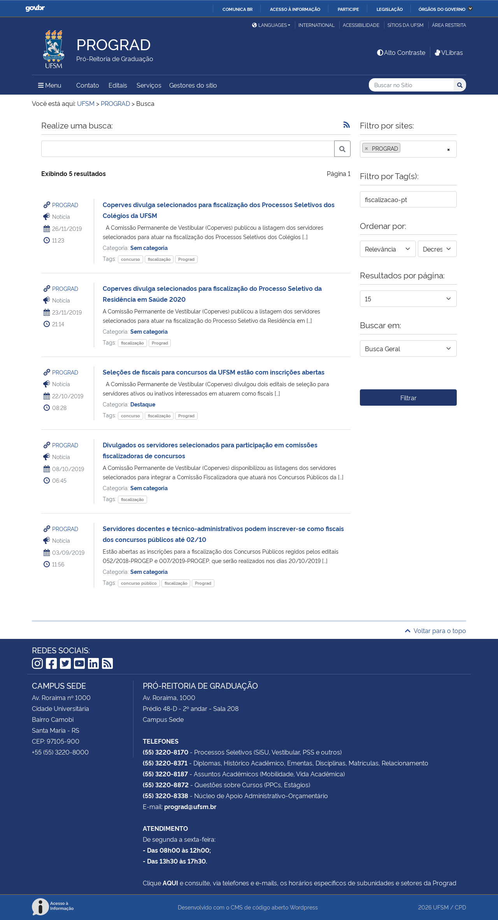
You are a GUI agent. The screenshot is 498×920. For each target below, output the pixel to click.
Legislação (390, 9)
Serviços (149, 85)
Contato (87, 85)
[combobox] (408, 149)
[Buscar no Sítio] (411, 85)
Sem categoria (149, 247)
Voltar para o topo (435, 630)
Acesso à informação (295, 9)
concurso (130, 259)
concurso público (139, 583)
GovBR (35, 8)
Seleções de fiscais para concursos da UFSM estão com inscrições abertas (213, 372)
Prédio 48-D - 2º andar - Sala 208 (190, 708)
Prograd (186, 259)
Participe (348, 9)
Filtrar (408, 397)
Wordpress (304, 907)
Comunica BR (238, 9)
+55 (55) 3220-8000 (60, 752)
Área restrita (449, 24)
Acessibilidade (361, 24)
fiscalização (159, 259)
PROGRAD (65, 204)
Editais (118, 85)
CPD (460, 907)
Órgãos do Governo (442, 9)
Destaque (142, 404)
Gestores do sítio (193, 85)
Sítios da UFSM (406, 24)
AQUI (170, 882)
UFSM (441, 907)
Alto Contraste (400, 52)
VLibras (448, 52)
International (316, 24)
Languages (269, 24)
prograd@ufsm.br (190, 806)
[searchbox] (404, 148)
